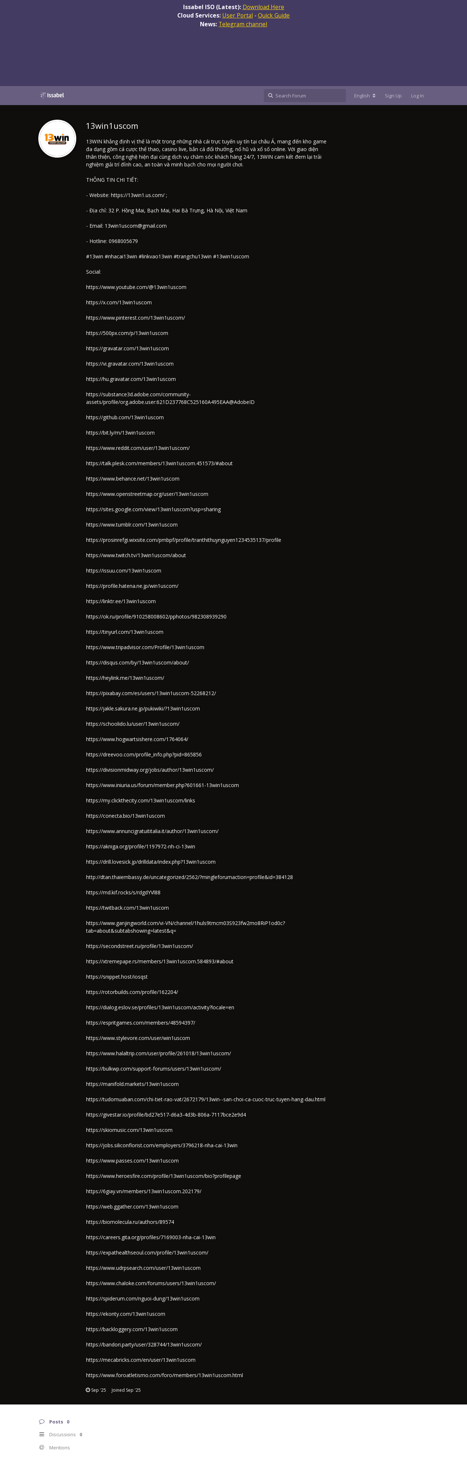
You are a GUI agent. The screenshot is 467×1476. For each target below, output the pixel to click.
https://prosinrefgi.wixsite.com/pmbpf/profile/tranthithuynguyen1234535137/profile (183, 539)
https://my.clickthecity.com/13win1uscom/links (140, 800)
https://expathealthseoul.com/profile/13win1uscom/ (147, 1252)
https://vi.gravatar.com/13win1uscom (130, 363)
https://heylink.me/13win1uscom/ (125, 677)
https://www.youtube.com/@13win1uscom (136, 287)
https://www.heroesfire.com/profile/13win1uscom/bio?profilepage (163, 1175)
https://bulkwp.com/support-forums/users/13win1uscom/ (153, 1068)
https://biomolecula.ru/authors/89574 (130, 1221)
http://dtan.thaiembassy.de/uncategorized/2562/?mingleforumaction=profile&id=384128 (189, 877)
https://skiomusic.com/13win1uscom (129, 1129)
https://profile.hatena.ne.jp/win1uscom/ (132, 585)
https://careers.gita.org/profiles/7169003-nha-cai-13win (151, 1237)
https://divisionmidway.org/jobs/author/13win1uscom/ (150, 769)
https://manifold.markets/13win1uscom (132, 1083)
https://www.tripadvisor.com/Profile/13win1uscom (145, 647)
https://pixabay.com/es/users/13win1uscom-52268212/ (151, 693)
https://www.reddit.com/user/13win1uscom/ (138, 447)
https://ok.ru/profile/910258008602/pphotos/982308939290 (156, 616)
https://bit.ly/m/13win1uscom (120, 432)
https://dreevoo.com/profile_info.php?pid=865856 (144, 754)
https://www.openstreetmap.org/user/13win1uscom (147, 493)
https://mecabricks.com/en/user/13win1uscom (141, 1359)
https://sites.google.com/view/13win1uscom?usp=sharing (153, 509)
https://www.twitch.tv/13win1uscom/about (136, 555)
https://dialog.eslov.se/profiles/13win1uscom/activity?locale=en (160, 1007)
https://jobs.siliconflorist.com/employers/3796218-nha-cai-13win (162, 1145)
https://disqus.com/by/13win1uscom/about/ (137, 662)
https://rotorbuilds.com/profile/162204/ (132, 992)
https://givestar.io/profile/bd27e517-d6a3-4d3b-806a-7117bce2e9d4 (166, 1114)
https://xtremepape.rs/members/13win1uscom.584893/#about (160, 961)
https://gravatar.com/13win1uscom (127, 348)
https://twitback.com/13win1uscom (127, 907)
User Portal (237, 15)
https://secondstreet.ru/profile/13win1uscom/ (139, 946)
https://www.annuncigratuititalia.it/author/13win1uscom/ (152, 831)
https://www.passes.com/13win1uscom (132, 1160)
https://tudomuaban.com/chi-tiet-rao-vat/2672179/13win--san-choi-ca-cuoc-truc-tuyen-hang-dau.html (205, 1099)
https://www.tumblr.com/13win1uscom (132, 524)
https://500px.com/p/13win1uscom (127, 333)
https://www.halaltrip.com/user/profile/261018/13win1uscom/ (158, 1053)
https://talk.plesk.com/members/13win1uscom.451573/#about (159, 463)
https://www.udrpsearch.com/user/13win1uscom (143, 1267)
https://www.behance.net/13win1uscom (133, 478)
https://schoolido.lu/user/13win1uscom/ (133, 723)
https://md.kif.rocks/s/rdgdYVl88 (123, 892)
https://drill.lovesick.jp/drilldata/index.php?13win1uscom (151, 861)
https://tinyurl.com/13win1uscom (124, 631)
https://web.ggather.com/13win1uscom (132, 1206)
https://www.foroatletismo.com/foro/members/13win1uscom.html (164, 1375)
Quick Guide (274, 15)
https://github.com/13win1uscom (125, 417)
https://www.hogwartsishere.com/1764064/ (137, 739)
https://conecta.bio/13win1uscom (125, 815)
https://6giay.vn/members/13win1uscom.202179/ (143, 1191)
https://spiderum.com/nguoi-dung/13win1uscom (143, 1298)
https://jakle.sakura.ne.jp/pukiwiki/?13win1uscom (143, 708)
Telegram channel (243, 24)
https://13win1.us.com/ (138, 195)
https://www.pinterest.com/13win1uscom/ (135, 317)
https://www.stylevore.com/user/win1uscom (138, 1037)
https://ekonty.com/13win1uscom (125, 1313)
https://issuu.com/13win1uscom (123, 570)
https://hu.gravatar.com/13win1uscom (131, 378)
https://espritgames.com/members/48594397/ (140, 1022)
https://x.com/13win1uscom (119, 302)
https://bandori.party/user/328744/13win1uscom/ (144, 1344)
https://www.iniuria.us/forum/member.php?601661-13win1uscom (162, 785)
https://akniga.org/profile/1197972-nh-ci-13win (140, 846)
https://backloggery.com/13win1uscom (132, 1329)
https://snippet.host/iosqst (117, 976)
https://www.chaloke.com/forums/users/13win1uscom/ (151, 1283)
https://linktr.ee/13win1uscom (121, 601)
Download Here (263, 7)
